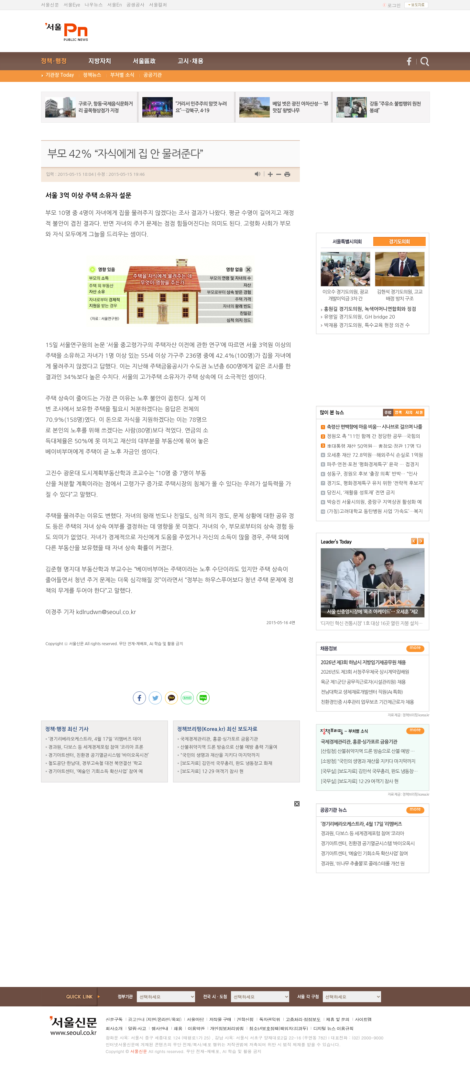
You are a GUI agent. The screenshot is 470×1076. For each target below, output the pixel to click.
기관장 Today (60, 75)
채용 (178, 1028)
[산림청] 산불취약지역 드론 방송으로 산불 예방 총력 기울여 (377, 751)
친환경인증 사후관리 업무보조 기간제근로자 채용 (367, 702)
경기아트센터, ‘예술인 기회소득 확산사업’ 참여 (364, 853)
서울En (114, 4)
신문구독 (114, 1019)
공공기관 (153, 75)
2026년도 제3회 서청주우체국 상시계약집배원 (365, 671)
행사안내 (159, 1028)
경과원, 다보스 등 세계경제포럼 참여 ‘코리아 (362, 833)
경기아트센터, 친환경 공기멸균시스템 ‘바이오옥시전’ (99, 755)
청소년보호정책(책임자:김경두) (278, 1028)
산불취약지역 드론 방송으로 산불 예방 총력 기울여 (229, 747)
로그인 (394, 5)
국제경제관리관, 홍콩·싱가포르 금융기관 (219, 739)
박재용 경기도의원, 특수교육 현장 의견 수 (367, 325)
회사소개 (114, 1028)
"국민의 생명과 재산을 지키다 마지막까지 (220, 755)
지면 (151, 1019)
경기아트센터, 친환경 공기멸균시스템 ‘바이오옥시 (368, 843)
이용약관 (196, 1028)
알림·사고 (137, 1028)
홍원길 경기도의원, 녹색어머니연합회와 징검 (370, 309)
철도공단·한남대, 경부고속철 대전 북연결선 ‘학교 (95, 763)
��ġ (398, 412)
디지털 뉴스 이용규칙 (333, 1028)
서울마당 (195, 1019)
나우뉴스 (94, 4)
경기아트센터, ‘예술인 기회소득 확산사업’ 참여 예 (96, 771)
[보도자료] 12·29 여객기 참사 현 (212, 771)
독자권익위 (269, 1019)
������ (415, 810)
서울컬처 (158, 4)
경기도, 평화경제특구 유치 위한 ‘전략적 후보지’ (375, 483)
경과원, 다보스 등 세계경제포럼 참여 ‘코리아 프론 (96, 747)
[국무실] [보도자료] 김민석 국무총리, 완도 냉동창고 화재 (374, 771)
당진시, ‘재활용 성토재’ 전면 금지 (361, 492)
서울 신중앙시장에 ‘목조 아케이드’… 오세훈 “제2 (372, 611)
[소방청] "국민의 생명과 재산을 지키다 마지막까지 (368, 761)
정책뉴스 (92, 75)
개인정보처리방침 (227, 1028)
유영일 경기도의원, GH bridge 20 (359, 316)
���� (388, 412)
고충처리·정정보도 (303, 1019)
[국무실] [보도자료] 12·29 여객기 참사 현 (360, 781)
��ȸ (419, 412)
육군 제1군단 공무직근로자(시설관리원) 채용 (363, 681)
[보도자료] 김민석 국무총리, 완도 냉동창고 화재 (226, 763)
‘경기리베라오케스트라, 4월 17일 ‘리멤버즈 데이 (95, 739)
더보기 (415, 648)
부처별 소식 (122, 75)
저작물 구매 (220, 1019)
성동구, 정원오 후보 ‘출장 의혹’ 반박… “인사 (372, 473)
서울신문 (50, 4)
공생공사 (135, 4)
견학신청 (245, 1019)
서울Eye (72, 4)
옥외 (175, 1019)
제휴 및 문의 (337, 1019)
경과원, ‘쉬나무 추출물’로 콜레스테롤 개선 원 (363, 863)
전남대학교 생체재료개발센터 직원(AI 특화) (362, 691)
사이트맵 (363, 1019)
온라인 (163, 1019)
